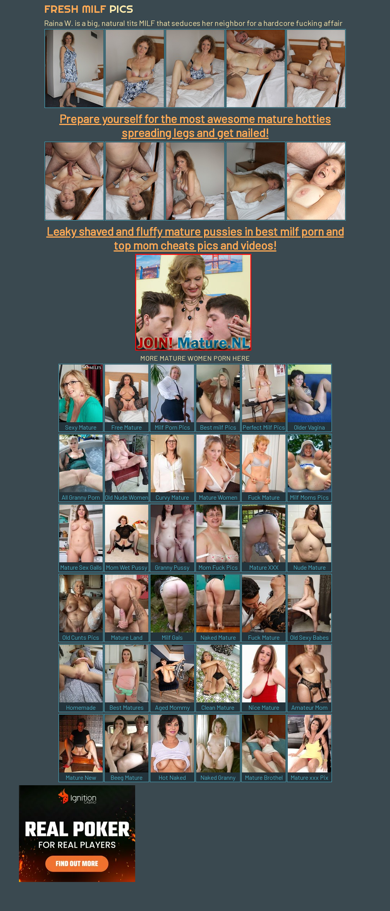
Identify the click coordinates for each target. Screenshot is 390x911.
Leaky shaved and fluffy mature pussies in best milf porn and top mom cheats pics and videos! (195, 238)
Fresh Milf (88, 8)
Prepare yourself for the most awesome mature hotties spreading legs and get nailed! (195, 125)
